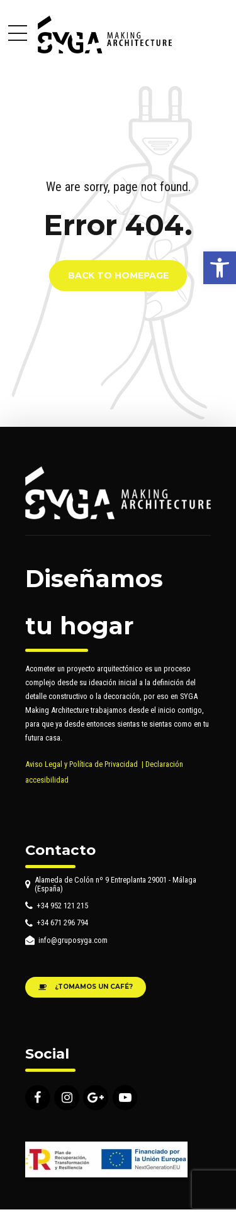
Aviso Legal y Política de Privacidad (81, 764)
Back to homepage (118, 276)
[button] (219, 267)
